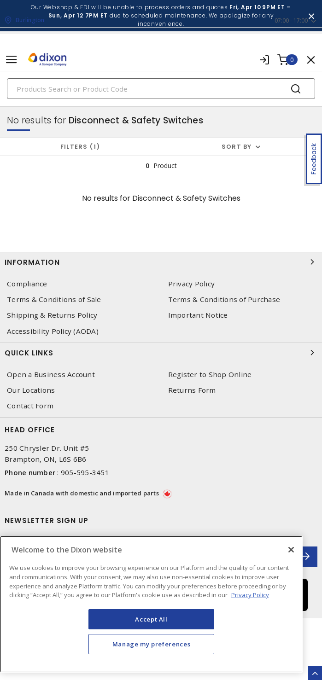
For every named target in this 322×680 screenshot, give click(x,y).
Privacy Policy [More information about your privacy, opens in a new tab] (250, 595)
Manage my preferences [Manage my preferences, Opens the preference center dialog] (151, 644)
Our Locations (31, 390)
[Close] (291, 550)
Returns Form (192, 390)
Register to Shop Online (210, 374)
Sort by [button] (237, 147)
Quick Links (161, 353)
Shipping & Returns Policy (52, 315)
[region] (151, 604)
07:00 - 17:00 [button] (291, 20)
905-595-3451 (85, 472)
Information (161, 262)
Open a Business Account (51, 374)
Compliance (27, 283)
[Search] (161, 88)
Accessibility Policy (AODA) (53, 331)
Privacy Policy (191, 283)
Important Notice (198, 315)
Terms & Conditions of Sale (54, 299)
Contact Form (30, 405)
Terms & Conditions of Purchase (224, 299)
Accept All (151, 619)
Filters (80, 147)
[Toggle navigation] (11, 60)
